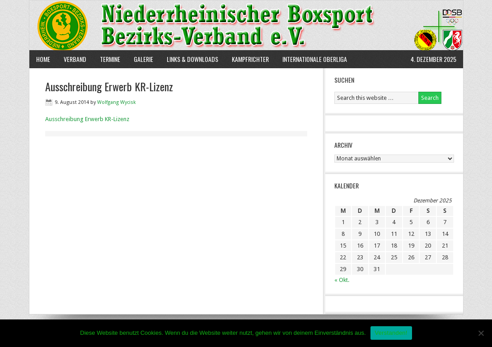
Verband (71, 59)
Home (43, 59)
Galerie (143, 59)
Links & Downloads (192, 59)
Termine (110, 59)
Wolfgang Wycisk (116, 102)
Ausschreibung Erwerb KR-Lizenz (87, 119)
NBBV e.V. (246, 25)
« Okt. (341, 280)
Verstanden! (391, 332)
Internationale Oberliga (314, 59)
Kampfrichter (247, 59)
